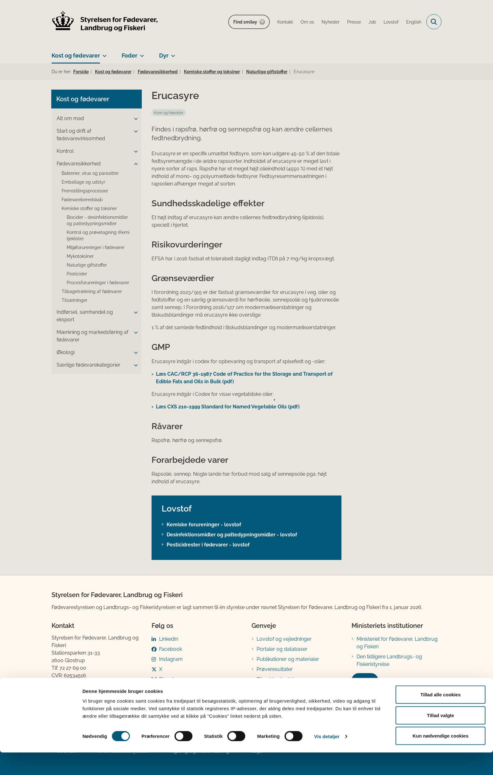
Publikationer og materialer (288, 659)
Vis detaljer (327, 758)
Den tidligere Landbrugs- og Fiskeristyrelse (389, 660)
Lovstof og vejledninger (284, 639)
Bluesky (168, 679)
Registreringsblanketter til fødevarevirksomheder (286, 693)
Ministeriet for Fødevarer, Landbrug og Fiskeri (397, 643)
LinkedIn (168, 639)
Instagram (171, 659)
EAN (57, 683)
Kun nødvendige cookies (440, 758)
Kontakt (365, 680)
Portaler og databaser (282, 649)
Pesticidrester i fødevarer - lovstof (208, 545)
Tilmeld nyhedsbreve (281, 679)
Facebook (170, 649)
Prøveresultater (275, 669)
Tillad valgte (440, 737)
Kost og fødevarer (76, 55)
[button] (134, 118)
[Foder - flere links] (140, 53)
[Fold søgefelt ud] (433, 21)
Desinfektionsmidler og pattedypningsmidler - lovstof (232, 535)
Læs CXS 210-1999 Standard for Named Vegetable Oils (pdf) (228, 407)
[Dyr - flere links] (172, 53)
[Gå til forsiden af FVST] (105, 22)
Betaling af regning (75, 691)
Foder (129, 55)
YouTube (169, 689)
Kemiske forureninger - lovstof (204, 525)
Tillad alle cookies (440, 717)
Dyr (164, 55)
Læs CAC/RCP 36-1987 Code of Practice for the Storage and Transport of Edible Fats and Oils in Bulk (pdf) (244, 378)
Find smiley (245, 22)
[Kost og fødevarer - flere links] (103, 53)
